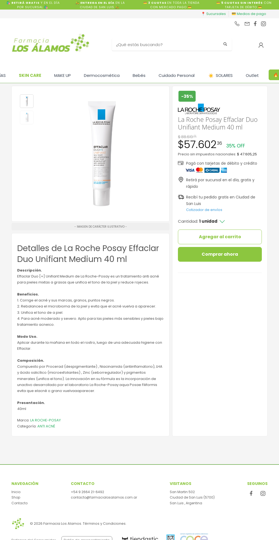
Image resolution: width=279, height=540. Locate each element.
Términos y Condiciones (104, 523)
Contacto (19, 503)
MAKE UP (62, 75)
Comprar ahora (220, 254)
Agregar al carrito (220, 237)
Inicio (15, 492)
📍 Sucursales (213, 13)
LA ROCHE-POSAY (45, 420)
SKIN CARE (30, 75)
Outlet (252, 75)
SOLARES (220, 76)
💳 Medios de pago (249, 13)
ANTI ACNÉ (46, 426)
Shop (15, 497)
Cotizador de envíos (204, 209)
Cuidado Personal (177, 75)
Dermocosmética (102, 75)
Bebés (139, 75)
